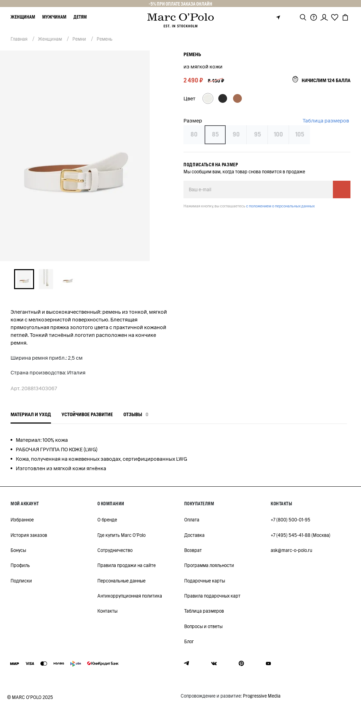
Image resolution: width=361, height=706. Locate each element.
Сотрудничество (115, 550)
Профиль (20, 565)
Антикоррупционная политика (129, 596)
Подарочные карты (204, 581)
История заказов (29, 535)
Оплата (191, 519)
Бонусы (18, 550)
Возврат (193, 550)
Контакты (107, 611)
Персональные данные (121, 581)
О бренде (107, 519)
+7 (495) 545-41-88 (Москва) (300, 535)
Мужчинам (54, 17)
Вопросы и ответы (203, 626)
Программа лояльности (209, 565)
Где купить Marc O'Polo (121, 535)
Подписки (21, 581)
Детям (80, 17)
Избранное (22, 519)
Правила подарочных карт (212, 596)
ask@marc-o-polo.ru (291, 550)
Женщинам (23, 17)
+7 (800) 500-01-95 (290, 519)
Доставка (194, 535)
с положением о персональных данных (280, 206)
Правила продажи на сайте (126, 565)
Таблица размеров (326, 121)
